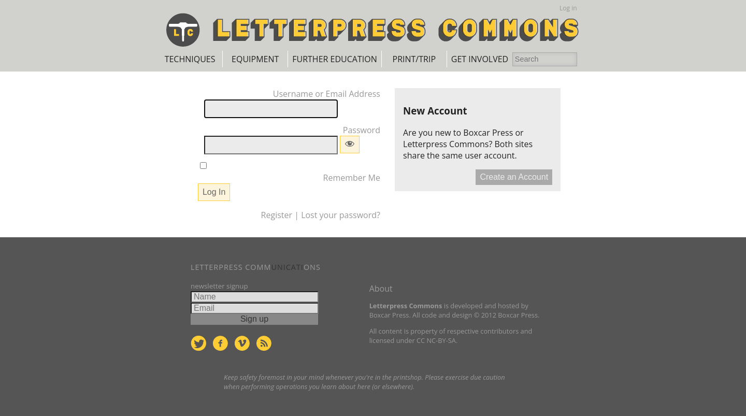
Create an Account (514, 177)
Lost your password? (340, 215)
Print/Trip (414, 59)
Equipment (255, 59)
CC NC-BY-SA (436, 340)
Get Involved (479, 59)
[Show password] (350, 144)
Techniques (190, 59)
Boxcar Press (488, 132)
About (381, 288)
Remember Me (351, 177)
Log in (568, 8)
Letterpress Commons (446, 144)
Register (276, 215)
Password (361, 130)
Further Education (334, 59)
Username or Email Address (326, 93)
